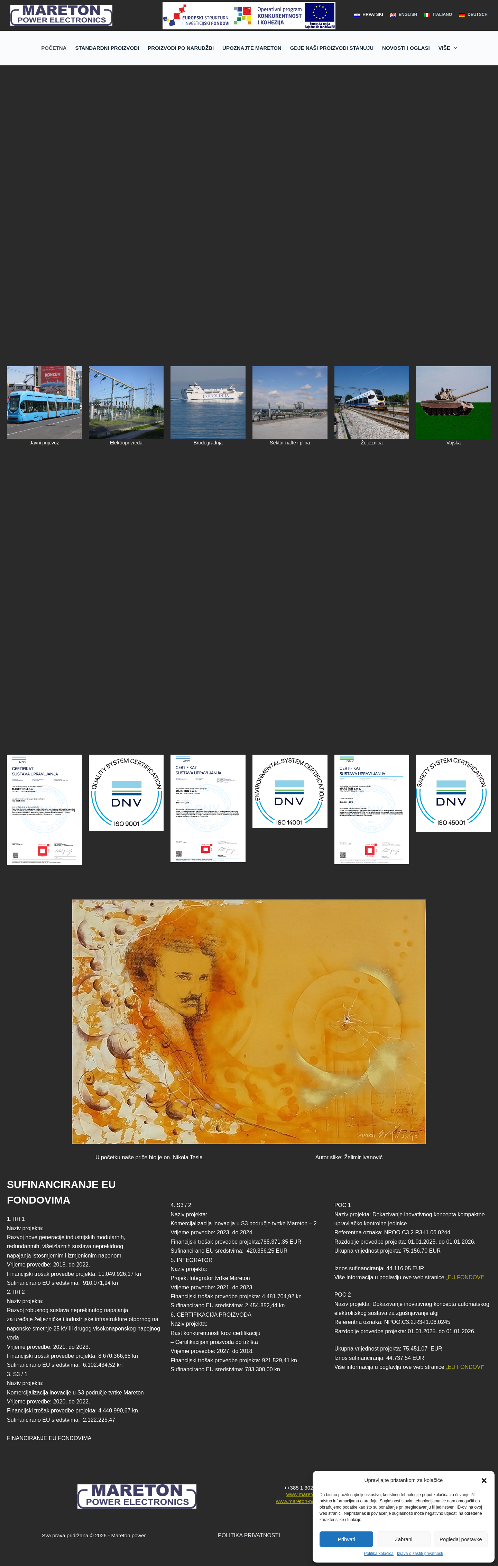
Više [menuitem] (449, 48)
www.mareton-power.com (305, 1501)
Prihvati (346, 1539)
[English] (403, 14)
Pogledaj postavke (461, 1539)
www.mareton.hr (305, 1494)
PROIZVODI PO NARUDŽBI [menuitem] (181, 48)
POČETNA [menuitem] (53, 48)
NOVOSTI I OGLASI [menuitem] (406, 48)
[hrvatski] (368, 14)
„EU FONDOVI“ (465, 1277)
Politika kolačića (379, 1553)
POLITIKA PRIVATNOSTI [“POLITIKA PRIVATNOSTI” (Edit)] (249, 1535)
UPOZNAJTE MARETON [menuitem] (252, 48)
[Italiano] (438, 14)
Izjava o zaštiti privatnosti (420, 1553)
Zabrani (404, 1539)
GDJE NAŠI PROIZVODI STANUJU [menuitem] (332, 48)
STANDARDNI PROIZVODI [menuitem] (107, 48)
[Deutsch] (473, 14)
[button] (484, 1480)
